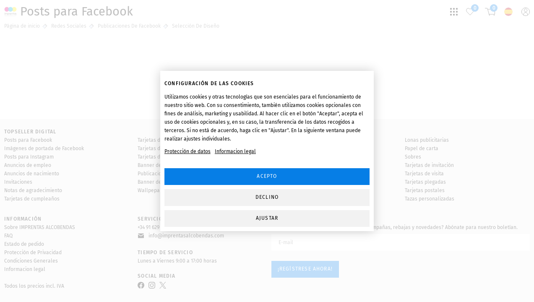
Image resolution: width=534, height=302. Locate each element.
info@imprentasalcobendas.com (186, 236)
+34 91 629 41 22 (154, 227)
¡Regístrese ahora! (305, 269)
